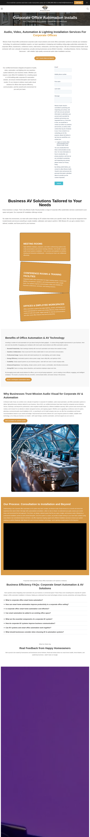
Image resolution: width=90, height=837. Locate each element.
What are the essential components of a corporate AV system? (29, 619)
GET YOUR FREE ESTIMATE (45, 58)
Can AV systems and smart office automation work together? (28, 628)
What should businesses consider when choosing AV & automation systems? (35, 632)
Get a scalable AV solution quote (15, 420)
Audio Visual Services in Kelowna (37, 21)
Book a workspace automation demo (18, 379)
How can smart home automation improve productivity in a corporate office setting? (37, 604)
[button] (45, 600)
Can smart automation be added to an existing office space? (28, 613)
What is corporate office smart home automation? (24, 600)
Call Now (78, 2)
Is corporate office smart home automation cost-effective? (27, 609)
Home (24, 21)
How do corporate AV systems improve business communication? (30, 623)
